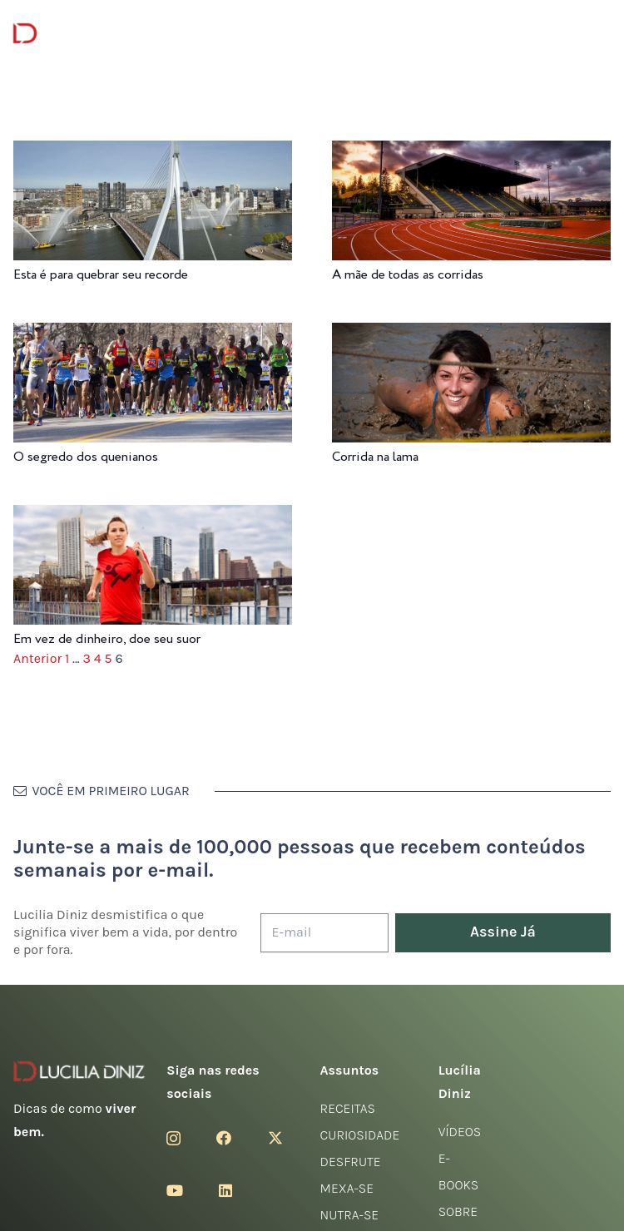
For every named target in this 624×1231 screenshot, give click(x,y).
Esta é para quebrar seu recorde (100, 274)
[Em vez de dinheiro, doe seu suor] (152, 516)
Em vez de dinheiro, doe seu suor (107, 639)
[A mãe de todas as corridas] (471, 152)
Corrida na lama (375, 457)
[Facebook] (223, 1137)
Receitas (347, 1108)
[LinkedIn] (225, 1190)
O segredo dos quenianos (85, 457)
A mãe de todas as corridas (407, 274)
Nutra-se (349, 1215)
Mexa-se (347, 1188)
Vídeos (460, 1132)
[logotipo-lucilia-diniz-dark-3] (81, 33)
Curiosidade (360, 1135)
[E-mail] (324, 932)
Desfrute (350, 1161)
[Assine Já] (503, 932)
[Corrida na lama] (471, 334)
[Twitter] (275, 1137)
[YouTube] (174, 1190)
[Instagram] (173, 1138)
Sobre (458, 1211)
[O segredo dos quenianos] (152, 334)
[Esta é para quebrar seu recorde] (152, 152)
